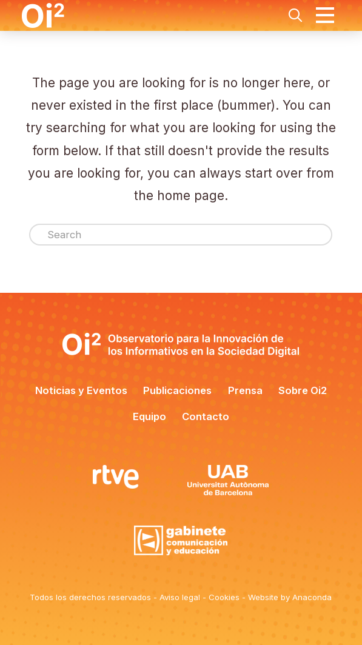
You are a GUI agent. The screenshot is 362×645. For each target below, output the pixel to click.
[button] (295, 15)
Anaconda (312, 597)
